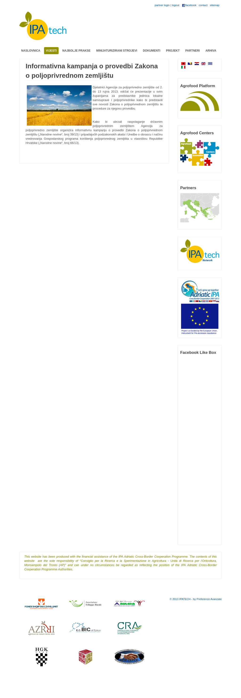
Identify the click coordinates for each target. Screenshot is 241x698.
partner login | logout (167, 5)
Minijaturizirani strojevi (116, 50)
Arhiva (210, 50)
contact (203, 5)
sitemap (214, 5)
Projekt (173, 50)
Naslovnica (30, 50)
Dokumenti (151, 50)
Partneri (192, 50)
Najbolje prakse (76, 50)
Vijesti (51, 50)
